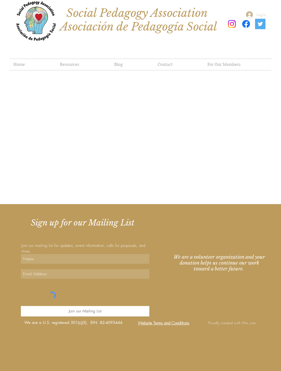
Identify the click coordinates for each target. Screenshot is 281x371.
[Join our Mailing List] (85, 311)
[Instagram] (232, 24)
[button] (237, 64)
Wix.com (249, 322)
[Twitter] (260, 24)
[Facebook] (246, 24)
